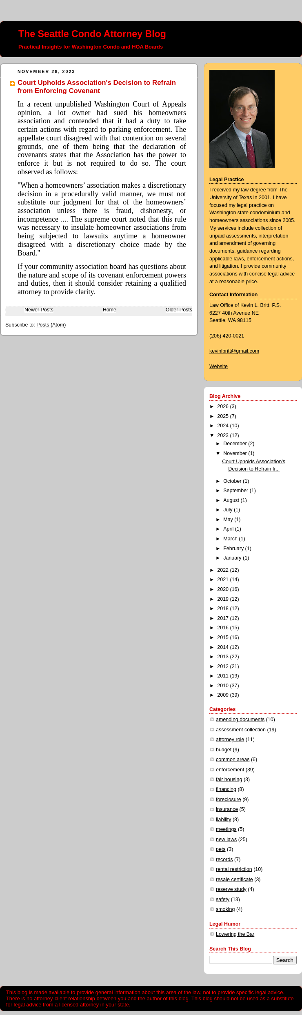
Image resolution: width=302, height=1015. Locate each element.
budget (223, 750)
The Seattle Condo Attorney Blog (92, 34)
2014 (223, 647)
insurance (227, 809)
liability (223, 819)
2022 (223, 570)
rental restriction (234, 869)
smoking (225, 909)
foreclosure (228, 799)
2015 (223, 637)
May (228, 519)
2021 (223, 579)
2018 (223, 608)
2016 (223, 628)
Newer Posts (38, 310)
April (229, 529)
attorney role (230, 739)
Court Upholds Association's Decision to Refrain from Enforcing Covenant (97, 87)
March (231, 539)
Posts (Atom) (51, 325)
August (231, 500)
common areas (232, 759)
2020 (223, 589)
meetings (226, 829)
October (233, 481)
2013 (223, 657)
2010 (223, 686)
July (228, 510)
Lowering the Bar (235, 934)
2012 (223, 666)
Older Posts (179, 310)
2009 (223, 695)
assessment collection (241, 730)
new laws (226, 839)
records (224, 859)
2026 (223, 406)
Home (109, 310)
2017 (223, 618)
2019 (223, 599)
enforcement (230, 770)
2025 (223, 416)
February (234, 548)
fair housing (229, 779)
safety (222, 899)
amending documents (240, 719)
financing (226, 789)
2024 (223, 426)
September (236, 490)
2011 (223, 676)
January (233, 558)
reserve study (231, 889)
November (235, 453)
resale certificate (234, 879)
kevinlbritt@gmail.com (234, 351)
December (235, 443)
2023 (223, 435)
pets (221, 849)
